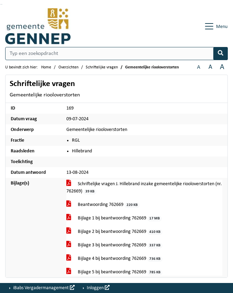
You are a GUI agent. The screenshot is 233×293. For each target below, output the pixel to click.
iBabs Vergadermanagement (43, 288)
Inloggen (98, 288)
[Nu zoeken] (220, 53)
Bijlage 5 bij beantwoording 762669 (114, 272)
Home (46, 67)
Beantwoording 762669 (103, 205)
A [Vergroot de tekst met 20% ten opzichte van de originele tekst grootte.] (210, 67)
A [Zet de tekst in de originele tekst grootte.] (198, 67)
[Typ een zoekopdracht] (116, 53)
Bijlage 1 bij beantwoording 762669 (114, 218)
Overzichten (68, 67)
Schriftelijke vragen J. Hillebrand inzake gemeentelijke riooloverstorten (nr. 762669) (144, 188)
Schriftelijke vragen (102, 67)
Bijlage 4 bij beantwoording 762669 (114, 259)
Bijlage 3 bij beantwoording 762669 (114, 245)
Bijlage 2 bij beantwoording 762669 (114, 232)
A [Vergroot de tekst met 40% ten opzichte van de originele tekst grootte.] (222, 67)
